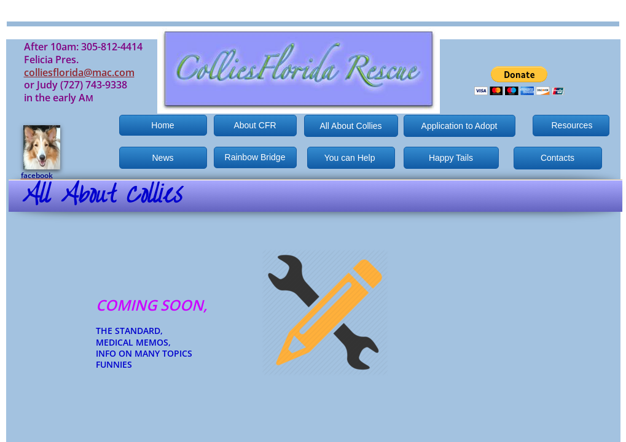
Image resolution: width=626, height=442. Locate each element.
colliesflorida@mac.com (79, 72)
